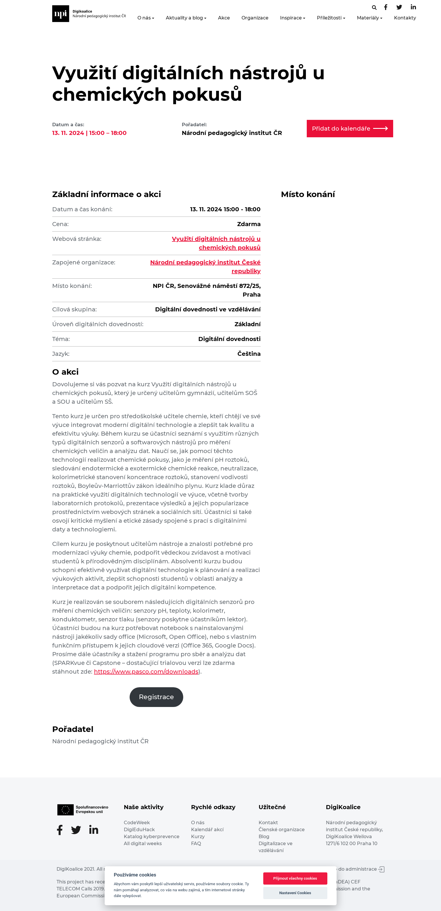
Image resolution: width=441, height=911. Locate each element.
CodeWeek (137, 822)
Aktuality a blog (184, 18)
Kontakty (405, 18)
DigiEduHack (139, 829)
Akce (224, 18)
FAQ (196, 843)
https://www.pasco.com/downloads (146, 671)
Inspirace (291, 18)
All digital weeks (143, 843)
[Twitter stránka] (399, 7)
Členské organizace (282, 829)
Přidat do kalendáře (350, 128)
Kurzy (198, 836)
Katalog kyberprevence (151, 836)
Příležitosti (329, 18)
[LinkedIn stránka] (413, 7)
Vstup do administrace (354, 869)
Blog (264, 836)
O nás (144, 18)
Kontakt (268, 822)
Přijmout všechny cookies (295, 878)
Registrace (156, 697)
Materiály (368, 18)
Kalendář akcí (207, 829)
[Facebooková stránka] (374, 7)
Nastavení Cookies (295, 893)
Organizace (255, 18)
